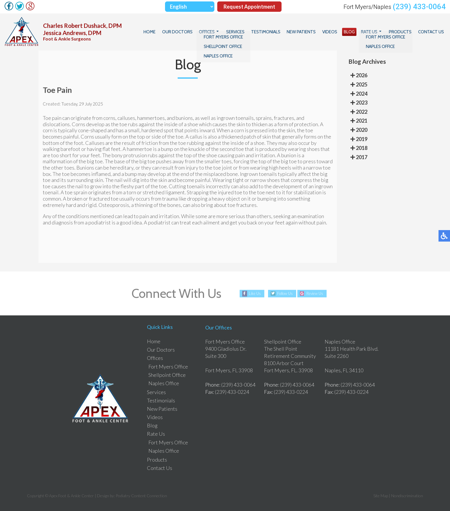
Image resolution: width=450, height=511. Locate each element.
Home (164, 31)
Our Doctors (190, 31)
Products (402, 31)
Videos (335, 31)
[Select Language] (189, 6)
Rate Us (372, 31)
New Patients (308, 31)
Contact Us (432, 31)
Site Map (380, 495)
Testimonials (274, 31)
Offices (218, 31)
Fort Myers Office (168, 366)
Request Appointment (249, 6)
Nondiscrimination (407, 495)
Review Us (317, 293)
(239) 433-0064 (419, 6)
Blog (353, 31)
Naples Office (163, 383)
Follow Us (283, 293)
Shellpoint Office (167, 375)
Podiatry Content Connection (141, 495)
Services (245, 31)
